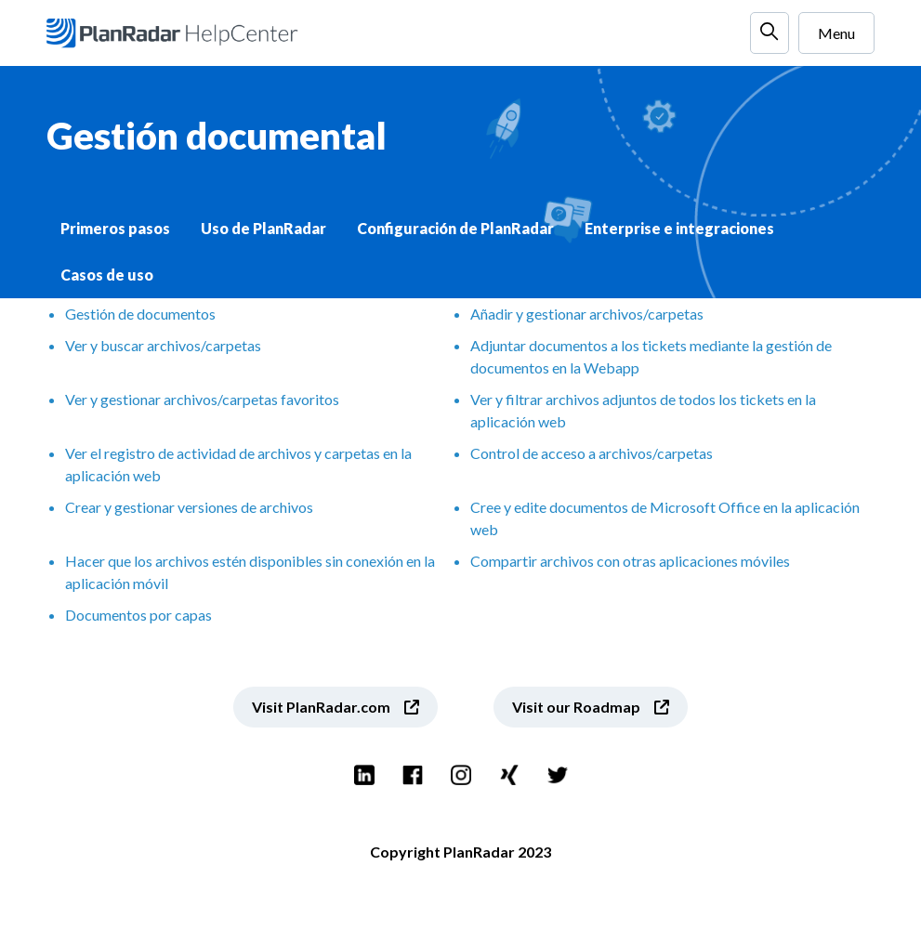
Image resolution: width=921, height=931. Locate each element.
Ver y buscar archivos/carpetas (163, 345)
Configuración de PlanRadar (455, 228)
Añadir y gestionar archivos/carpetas (587, 313)
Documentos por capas (138, 614)
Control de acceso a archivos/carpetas (591, 453)
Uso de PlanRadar (263, 228)
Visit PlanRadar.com (321, 706)
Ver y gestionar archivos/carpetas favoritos (202, 399)
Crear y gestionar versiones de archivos (189, 507)
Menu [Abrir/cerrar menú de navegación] (836, 33)
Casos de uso (106, 274)
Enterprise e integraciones (679, 228)
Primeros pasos (115, 228)
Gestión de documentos (140, 313)
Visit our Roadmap (576, 706)
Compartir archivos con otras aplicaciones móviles (630, 561)
